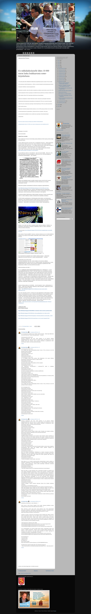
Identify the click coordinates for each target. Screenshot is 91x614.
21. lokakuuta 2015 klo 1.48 (35, 419)
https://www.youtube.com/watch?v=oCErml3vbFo (28, 150)
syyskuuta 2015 (62, 79)
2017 (59, 106)
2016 (59, 104)
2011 (59, 60)
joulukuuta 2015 (62, 102)
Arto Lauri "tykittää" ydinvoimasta (65, 152)
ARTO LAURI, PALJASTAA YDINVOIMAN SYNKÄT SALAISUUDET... (66, 177)
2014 (59, 65)
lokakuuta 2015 (62, 81)
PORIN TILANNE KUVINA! (66, 159)
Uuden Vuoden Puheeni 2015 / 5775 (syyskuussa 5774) (67, 208)
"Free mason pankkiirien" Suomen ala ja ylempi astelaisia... (66, 169)
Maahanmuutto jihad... (66, 185)
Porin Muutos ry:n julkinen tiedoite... (65, 93)
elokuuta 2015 (61, 78)
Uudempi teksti (22, 570)
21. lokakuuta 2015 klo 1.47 (35, 347)
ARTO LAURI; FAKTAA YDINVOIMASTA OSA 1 (66, 135)
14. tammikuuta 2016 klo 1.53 (35, 501)
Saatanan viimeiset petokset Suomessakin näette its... (64, 83)
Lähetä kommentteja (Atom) (26, 573)
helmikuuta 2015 (62, 70)
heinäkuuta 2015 (62, 76)
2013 (59, 63)
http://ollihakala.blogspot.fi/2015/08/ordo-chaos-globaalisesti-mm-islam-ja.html (34, 313)
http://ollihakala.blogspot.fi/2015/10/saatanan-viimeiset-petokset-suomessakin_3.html (35, 315)
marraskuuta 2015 (62, 101)
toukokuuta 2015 (62, 73)
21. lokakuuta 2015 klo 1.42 (35, 332)
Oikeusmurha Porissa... (63, 92)
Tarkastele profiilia (60, 130)
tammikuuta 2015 (62, 68)
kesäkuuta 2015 (62, 74)
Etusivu (36, 570)
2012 (59, 62)
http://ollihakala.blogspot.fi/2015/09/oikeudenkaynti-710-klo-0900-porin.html (33, 188)
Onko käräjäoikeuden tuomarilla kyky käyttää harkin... (65, 88)
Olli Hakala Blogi (24, 332)
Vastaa (22, 343)
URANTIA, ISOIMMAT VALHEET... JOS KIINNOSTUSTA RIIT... (65, 86)
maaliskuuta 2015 (62, 71)
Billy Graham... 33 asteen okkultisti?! (63, 193)
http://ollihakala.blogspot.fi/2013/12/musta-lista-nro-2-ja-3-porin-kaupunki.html (33, 318)
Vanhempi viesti (50, 570)
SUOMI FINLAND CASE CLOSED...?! (66, 90)
